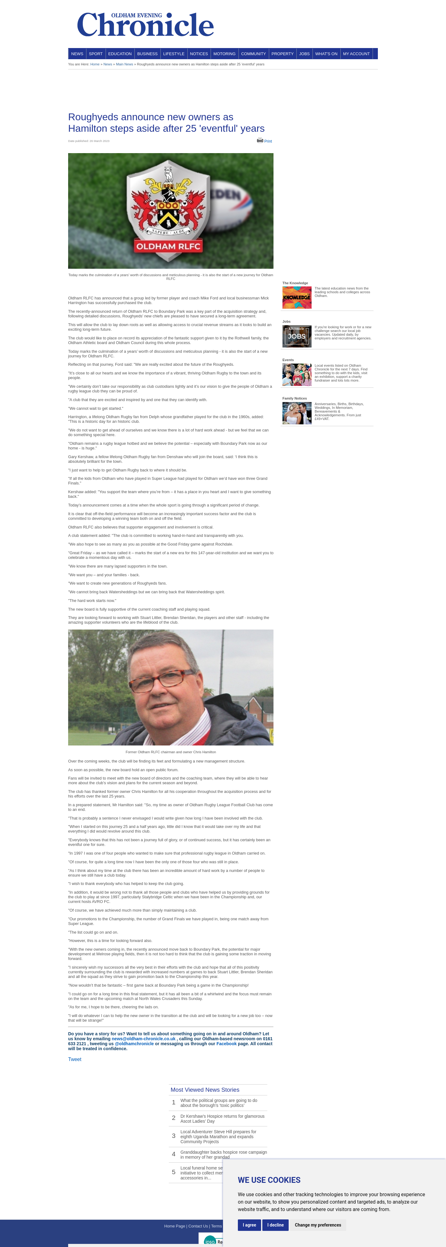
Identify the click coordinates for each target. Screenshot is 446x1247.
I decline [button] (275, 1225)
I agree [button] (249, 1225)
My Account (356, 53)
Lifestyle (174, 53)
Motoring (224, 53)
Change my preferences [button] (318, 1225)
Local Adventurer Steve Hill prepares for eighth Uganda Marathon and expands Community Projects (222, 1131)
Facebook (226, 1043)
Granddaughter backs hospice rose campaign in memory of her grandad (223, 1146)
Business (147, 53)
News (77, 53)
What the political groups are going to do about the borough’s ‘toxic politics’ (222, 1102)
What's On (326, 53)
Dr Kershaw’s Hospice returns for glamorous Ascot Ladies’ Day (219, 1115)
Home (95, 64)
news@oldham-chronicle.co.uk (144, 1038)
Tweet (74, 1059)
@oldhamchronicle (134, 1043)
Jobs (304, 53)
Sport (96, 53)
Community (253, 53)
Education (120, 53)
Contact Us (198, 1209)
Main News (124, 64)
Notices (199, 53)
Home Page (174, 1209)
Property (283, 53)
